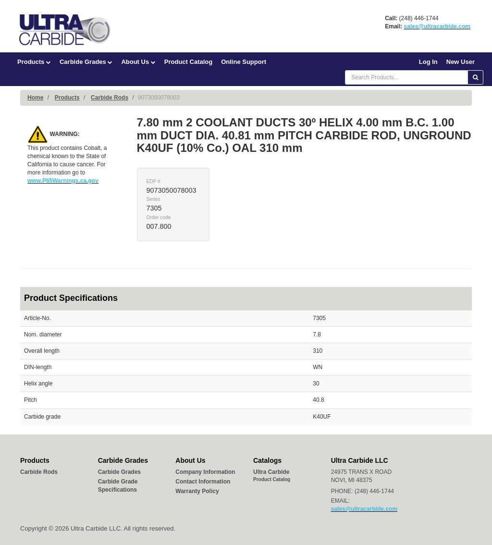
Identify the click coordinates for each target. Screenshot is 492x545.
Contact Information (202, 481)
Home (35, 97)
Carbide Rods (109, 97)
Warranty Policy (197, 491)
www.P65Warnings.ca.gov (62, 180)
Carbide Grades (86, 61)
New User (460, 61)
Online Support (243, 61)
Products (34, 61)
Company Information (205, 472)
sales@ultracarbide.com (437, 26)
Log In (428, 61)
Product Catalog (188, 61)
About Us (138, 61)
